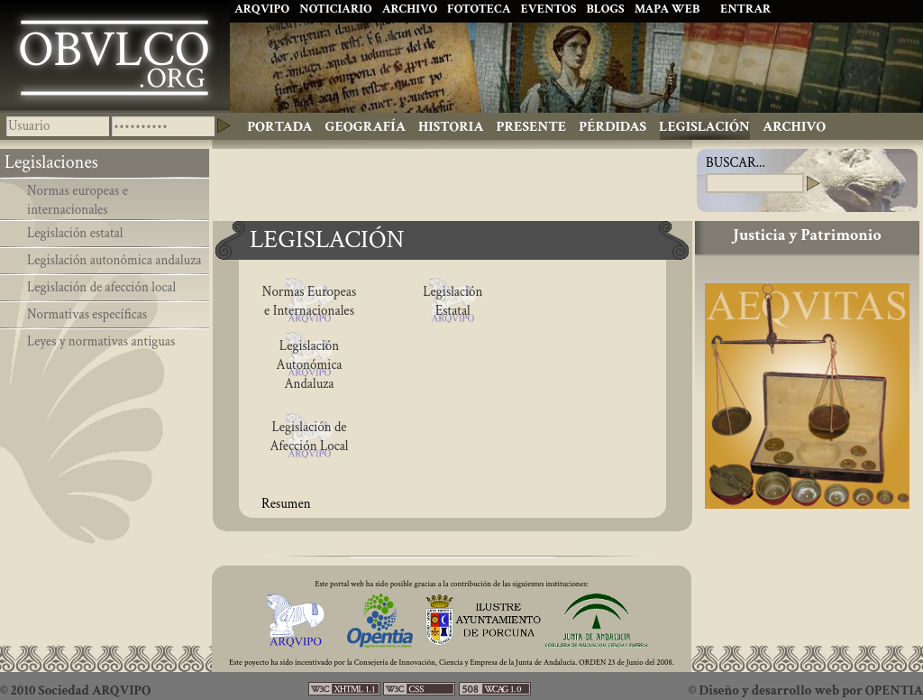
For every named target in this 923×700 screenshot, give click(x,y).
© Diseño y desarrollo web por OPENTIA (806, 690)
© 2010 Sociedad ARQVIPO (75, 690)
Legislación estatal (75, 233)
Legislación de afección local (101, 287)
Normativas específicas (87, 314)
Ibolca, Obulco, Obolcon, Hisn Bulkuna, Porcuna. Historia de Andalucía (115, 55)
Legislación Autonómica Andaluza (309, 364)
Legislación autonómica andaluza (114, 260)
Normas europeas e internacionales (77, 200)
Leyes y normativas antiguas (101, 341)
